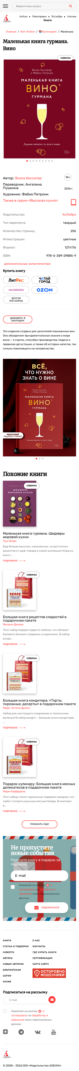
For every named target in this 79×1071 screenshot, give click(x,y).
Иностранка (39, 16)
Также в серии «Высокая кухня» (30, 201)
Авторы (8, 958)
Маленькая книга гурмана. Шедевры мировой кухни (34, 535)
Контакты (39, 946)
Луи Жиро (9, 541)
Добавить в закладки (17, 319)
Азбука (23, 16)
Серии (7, 976)
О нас (36, 940)
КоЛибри (56, 16)
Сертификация (42, 958)
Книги (48, 20)
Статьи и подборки (16, 946)
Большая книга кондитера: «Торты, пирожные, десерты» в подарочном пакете (39, 702)
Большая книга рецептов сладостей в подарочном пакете (34, 618)
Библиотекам (12, 970)
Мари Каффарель (14, 791)
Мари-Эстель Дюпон (16, 708)
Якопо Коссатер (28, 178)
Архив (7, 981)
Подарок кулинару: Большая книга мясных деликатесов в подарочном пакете (39, 785)
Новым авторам (13, 964)
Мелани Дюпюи (13, 624)
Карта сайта (41, 964)
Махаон (71, 16)
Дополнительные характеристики (27, 264)
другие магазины (16, 299)
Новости (8, 952)
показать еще (39, 824)
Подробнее (14, 561)
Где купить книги (44, 952)
